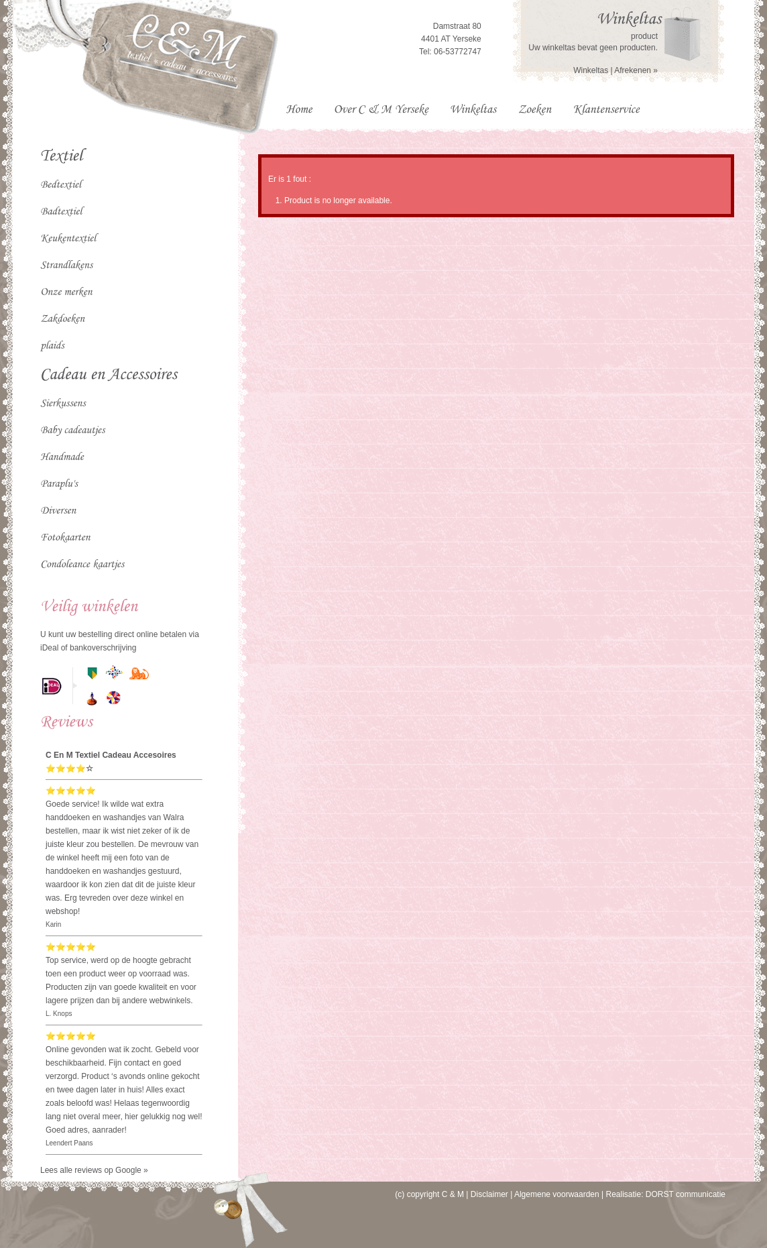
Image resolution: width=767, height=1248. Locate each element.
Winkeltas (590, 70)
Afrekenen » (636, 70)
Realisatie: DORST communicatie (665, 1194)
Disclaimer (489, 1194)
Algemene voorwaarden (556, 1194)
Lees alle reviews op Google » (94, 1170)
